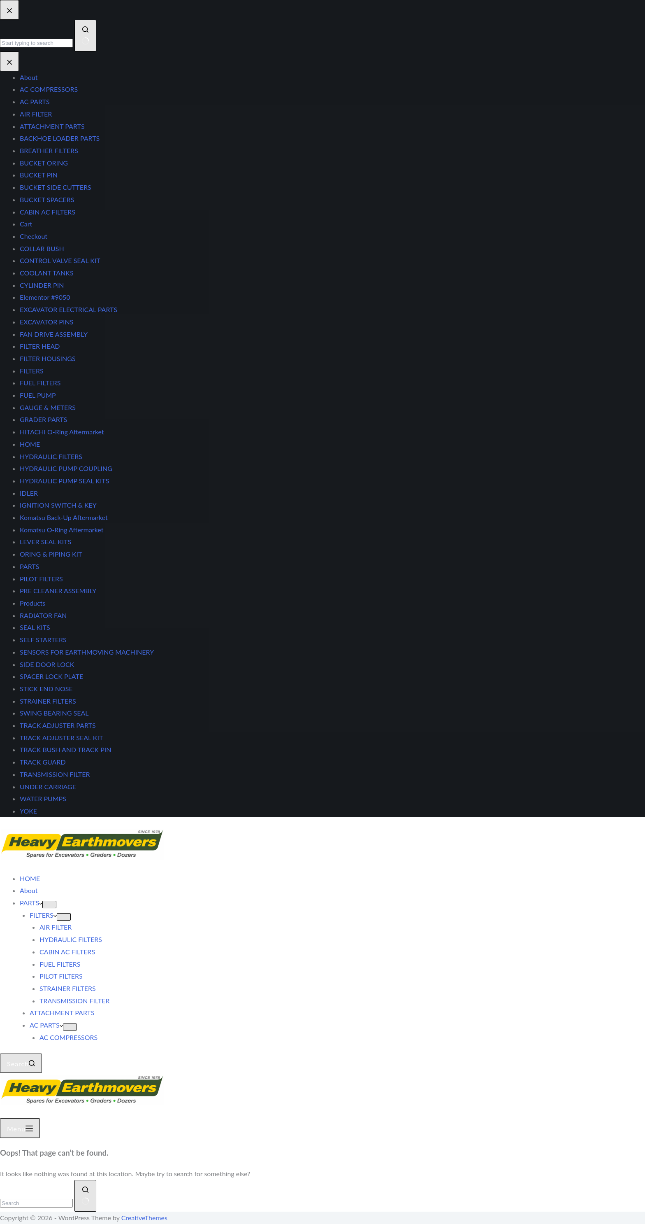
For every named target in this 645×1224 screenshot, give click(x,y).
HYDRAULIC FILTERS (70, 939)
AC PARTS (46, 1025)
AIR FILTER (55, 927)
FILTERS (43, 915)
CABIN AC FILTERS (67, 952)
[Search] (21, 1063)
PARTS (31, 903)
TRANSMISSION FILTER (74, 1001)
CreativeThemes (144, 1218)
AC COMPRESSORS (68, 1037)
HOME (30, 878)
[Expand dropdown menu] (49, 904)
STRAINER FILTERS (67, 988)
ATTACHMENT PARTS (62, 1013)
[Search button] (85, 1196)
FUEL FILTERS (60, 964)
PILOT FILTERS (61, 976)
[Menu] (20, 1128)
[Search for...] (36, 1203)
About (29, 890)
